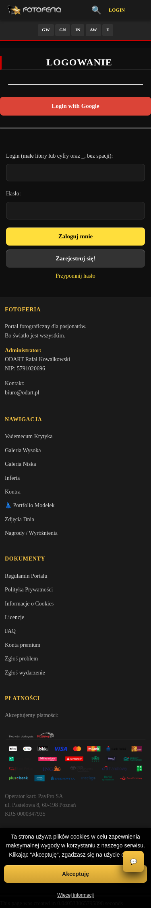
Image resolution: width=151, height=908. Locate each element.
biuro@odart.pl (22, 393)
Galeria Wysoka (23, 450)
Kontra (13, 492)
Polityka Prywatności (29, 590)
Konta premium (22, 645)
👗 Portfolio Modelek (30, 505)
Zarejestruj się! (75, 258)
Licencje (14, 617)
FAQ (10, 631)
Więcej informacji (75, 895)
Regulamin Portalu (26, 576)
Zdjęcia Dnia (19, 519)
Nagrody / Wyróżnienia (31, 533)
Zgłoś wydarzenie (25, 673)
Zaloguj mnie (75, 236)
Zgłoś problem (21, 659)
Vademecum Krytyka (29, 436)
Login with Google (75, 106)
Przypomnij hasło (75, 276)
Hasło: (13, 194)
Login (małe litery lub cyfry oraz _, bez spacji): (59, 156)
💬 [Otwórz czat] (133, 862)
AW (93, 29)
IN (77, 29)
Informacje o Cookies (29, 604)
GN (62, 29)
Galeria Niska (20, 464)
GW (46, 29)
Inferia (12, 478)
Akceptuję (75, 874)
